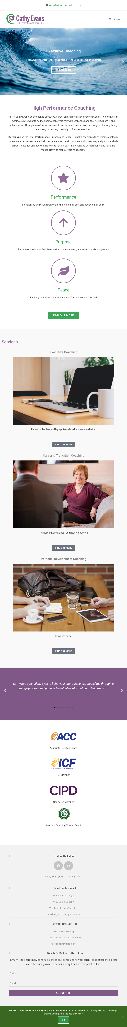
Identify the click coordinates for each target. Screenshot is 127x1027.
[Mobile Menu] (115, 19)
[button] (4, 61)
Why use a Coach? (63, 901)
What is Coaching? (63, 895)
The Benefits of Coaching (63, 908)
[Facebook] (58, 865)
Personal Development (63, 943)
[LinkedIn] (68, 865)
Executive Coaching (63, 931)
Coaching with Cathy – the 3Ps (63, 914)
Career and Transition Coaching (63, 937)
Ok (63, 1020)
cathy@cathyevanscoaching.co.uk (65, 5)
